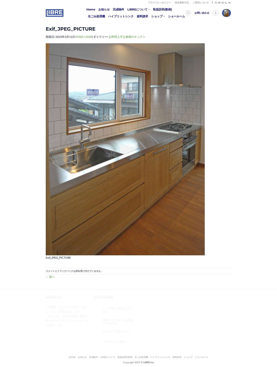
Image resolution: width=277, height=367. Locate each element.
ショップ (158, 16)
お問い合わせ (202, 12)
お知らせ (104, 9)
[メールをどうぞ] (223, 3)
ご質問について (201, 2)
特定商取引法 (182, 2)
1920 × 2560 (84, 36)
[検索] (188, 13)
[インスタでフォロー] (216, 3)
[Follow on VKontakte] (229, 3)
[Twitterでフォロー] (219, 3)
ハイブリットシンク (121, 16)
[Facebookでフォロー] (212, 3)
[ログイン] (215, 13)
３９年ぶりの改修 (114, 341)
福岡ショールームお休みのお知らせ (118, 321)
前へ (50, 276)
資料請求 (142, 16)
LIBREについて (138, 9)
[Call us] (226, 3)
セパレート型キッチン (117, 331)
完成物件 (118, 9)
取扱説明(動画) (162, 9)
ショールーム (176, 16)
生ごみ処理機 (96, 16)
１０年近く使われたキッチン (118, 310)
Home (90, 9)
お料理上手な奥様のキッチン (127, 36)
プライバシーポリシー (159, 2)
